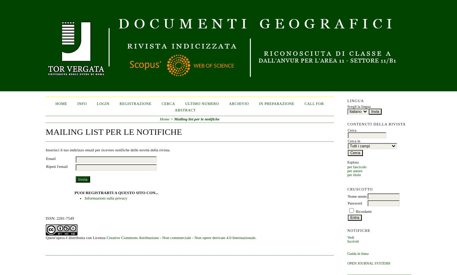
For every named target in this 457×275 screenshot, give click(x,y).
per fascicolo (357, 167)
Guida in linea (358, 254)
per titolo (354, 175)
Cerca (168, 104)
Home (61, 104)
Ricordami (364, 212)
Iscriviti (353, 241)
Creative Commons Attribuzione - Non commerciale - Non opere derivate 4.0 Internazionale (181, 237)
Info (82, 104)
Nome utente (357, 196)
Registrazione (136, 104)
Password (355, 203)
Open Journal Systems (369, 263)
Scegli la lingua (359, 107)
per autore (355, 171)
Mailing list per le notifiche (196, 119)
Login (103, 104)
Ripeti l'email (57, 166)
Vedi (350, 237)
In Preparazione (276, 104)
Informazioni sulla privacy (106, 198)
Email (51, 158)
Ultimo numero (202, 104)
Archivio (239, 104)
